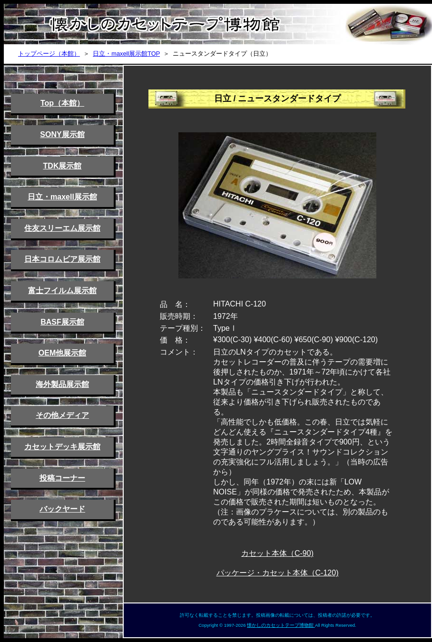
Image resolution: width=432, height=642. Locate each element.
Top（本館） (62, 103)
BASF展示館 (62, 322)
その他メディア (62, 415)
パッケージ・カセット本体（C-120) (277, 573)
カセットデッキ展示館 (62, 447)
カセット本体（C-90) (277, 553)
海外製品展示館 (62, 384)
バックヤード (62, 509)
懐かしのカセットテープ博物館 (281, 625)
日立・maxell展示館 (62, 197)
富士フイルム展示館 (62, 290)
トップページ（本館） (49, 53)
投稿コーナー (62, 478)
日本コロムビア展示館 (62, 259)
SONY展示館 (62, 134)
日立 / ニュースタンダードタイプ (277, 98)
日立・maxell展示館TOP (126, 53)
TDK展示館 (62, 166)
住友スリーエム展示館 (62, 228)
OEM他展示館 (62, 353)
